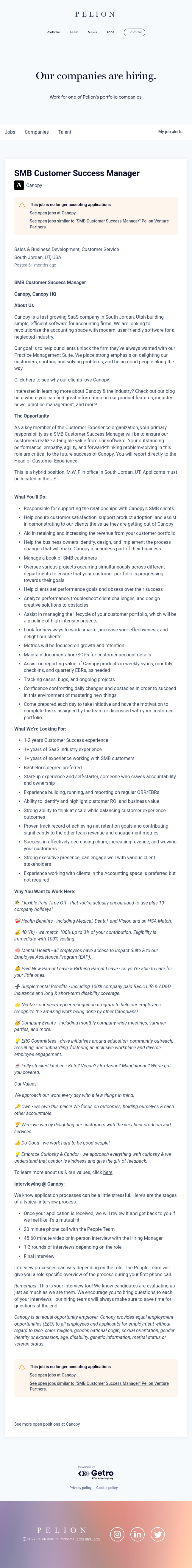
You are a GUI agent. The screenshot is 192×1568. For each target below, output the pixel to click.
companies (37, 132)
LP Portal (135, 32)
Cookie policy (107, 1488)
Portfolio (53, 32)
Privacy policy (80, 1488)
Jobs (110, 32)
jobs (10, 132)
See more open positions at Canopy (47, 1424)
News (92, 32)
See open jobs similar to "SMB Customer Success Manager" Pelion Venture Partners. (99, 224)
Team (74, 32)
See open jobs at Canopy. (53, 213)
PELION (96, 14)
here (30, 380)
